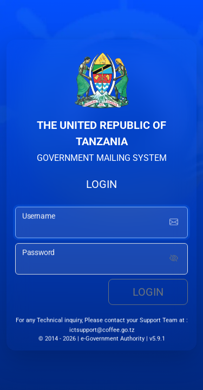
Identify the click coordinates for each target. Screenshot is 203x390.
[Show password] (174, 259)
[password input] (101, 259)
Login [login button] (148, 292)
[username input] (101, 223)
